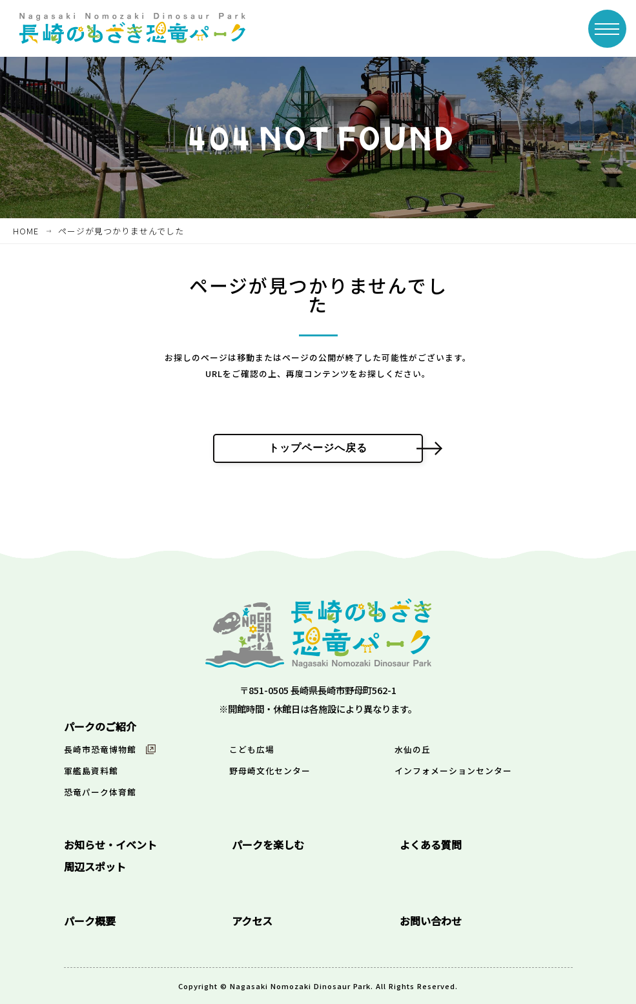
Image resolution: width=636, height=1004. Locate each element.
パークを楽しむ (268, 844)
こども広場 (251, 749)
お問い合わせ (431, 920)
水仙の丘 (413, 749)
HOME (26, 231)
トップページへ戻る (318, 447)
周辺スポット (95, 866)
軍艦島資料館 (91, 770)
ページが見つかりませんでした (121, 231)
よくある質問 (431, 844)
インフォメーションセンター (453, 770)
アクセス (252, 920)
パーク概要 (90, 920)
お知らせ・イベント (110, 844)
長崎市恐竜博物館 (100, 749)
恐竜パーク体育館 (100, 792)
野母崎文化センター (270, 770)
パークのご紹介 (100, 726)
